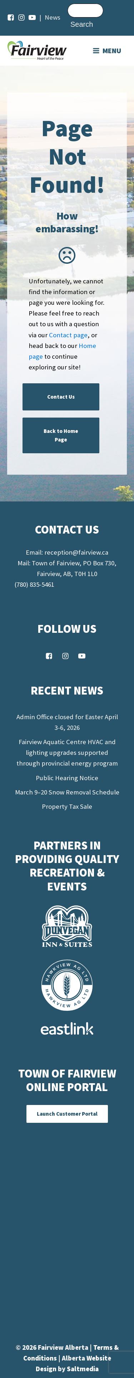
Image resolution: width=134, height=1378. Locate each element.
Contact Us (61, 396)
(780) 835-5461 (34, 584)
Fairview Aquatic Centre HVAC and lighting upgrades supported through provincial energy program (67, 752)
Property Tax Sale (67, 806)
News (52, 17)
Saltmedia (83, 1369)
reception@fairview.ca (76, 552)
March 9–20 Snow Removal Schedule (67, 792)
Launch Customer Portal (67, 1113)
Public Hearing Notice (67, 778)
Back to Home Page (61, 435)
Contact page (68, 335)
